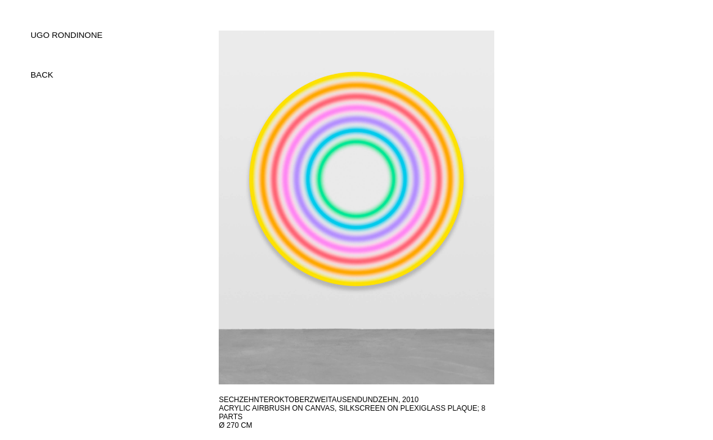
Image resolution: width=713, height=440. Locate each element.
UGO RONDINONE (67, 35)
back (42, 74)
